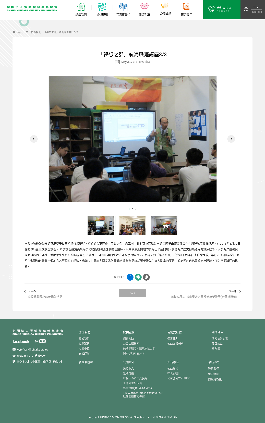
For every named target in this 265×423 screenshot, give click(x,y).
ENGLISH (256, 12)
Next (231, 139)
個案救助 (128, 338)
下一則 (194, 294)
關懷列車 (217, 332)
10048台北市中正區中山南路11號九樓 (39, 361)
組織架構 (84, 343)
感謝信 (216, 348)
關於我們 (84, 338)
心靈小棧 (84, 348)
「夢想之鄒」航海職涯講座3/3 (61, 32)
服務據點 (84, 353)
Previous (34, 139)
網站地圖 (213, 374)
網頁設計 (161, 417)
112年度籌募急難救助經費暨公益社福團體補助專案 (143, 394)
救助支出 (128, 373)
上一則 (70, 294)
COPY (146, 277)
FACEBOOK (130, 277)
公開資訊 (129, 362)
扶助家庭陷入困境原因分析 (139, 348)
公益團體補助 (131, 343)
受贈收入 (128, 368)
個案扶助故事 (220, 338)
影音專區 (173, 362)
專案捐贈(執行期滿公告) (137, 388)
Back (132, 293)
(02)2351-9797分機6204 (31, 355)
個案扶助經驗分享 (134, 353)
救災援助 (36, 32)
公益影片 (172, 368)
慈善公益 (23, 32)
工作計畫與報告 (132, 383)
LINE (138, 277)
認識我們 (84, 332)
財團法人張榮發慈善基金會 (32, 8)
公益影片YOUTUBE (178, 378)
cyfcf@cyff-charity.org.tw (32, 349)
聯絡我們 (213, 368)
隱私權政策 (215, 379)
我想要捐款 (86, 362)
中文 (256, 7)
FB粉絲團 (173, 373)
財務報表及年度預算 (135, 378)
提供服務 (129, 332)
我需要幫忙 (174, 332)
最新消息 (214, 362)
